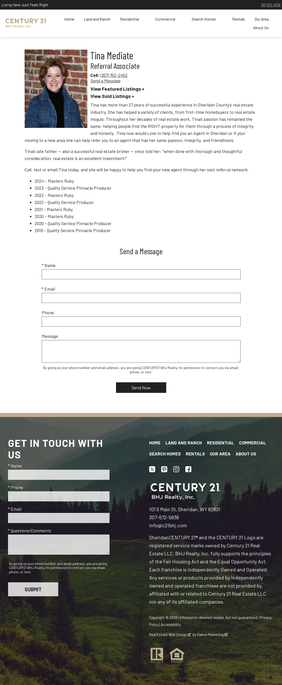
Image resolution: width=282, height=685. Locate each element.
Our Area (220, 453)
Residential (220, 442)
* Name (48, 265)
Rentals (238, 19)
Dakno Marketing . (212, 634)
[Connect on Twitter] (152, 469)
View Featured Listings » (117, 89)
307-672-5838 (270, 4)
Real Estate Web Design (170, 634)
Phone (48, 312)
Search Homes (165, 453)
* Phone (15, 487)
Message (50, 336)
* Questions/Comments (29, 530)
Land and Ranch (97, 19)
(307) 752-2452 (114, 75)
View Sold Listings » (112, 96)
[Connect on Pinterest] (164, 469)
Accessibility (171, 624)
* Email (48, 289)
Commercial (252, 442)
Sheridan (159, 537)
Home (69, 19)
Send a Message (105, 80)
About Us (246, 453)
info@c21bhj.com (168, 525)
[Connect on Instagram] (176, 469)
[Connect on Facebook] (188, 469)
